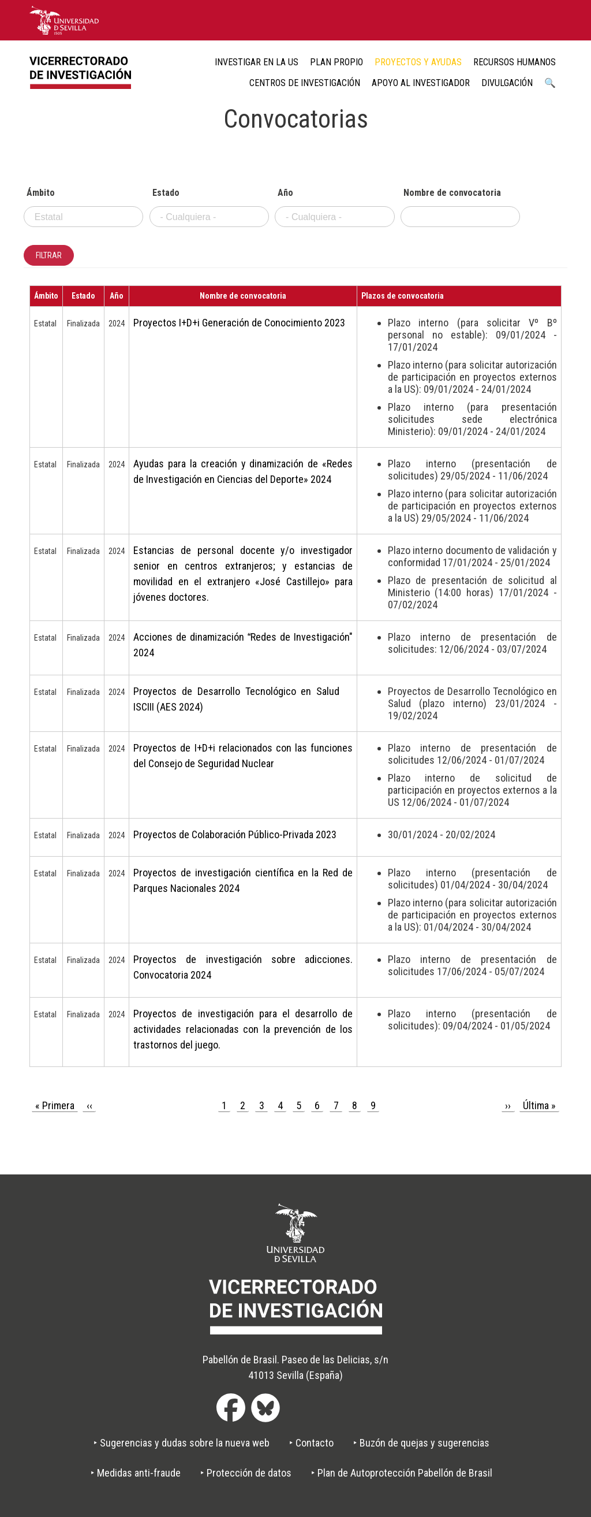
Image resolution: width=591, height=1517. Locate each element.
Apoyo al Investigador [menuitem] (421, 82)
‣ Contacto (311, 1443)
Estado (165, 193)
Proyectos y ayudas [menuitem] (418, 62)
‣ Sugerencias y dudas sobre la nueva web (181, 1443)
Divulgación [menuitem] (507, 82)
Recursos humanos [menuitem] (514, 62)
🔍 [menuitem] (550, 82)
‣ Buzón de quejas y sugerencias (421, 1443)
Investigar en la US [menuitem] (256, 62)
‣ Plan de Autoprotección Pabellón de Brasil (401, 1473)
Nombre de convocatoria (452, 193)
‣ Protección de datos (245, 1473)
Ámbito (41, 193)
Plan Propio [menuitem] (336, 62)
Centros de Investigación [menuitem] (304, 82)
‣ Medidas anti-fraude (136, 1473)
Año (285, 193)
